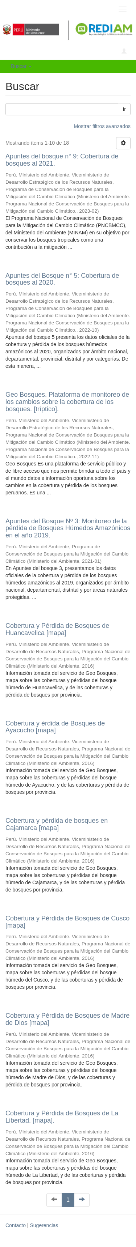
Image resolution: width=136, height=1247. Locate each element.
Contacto (15, 1225)
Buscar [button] (21, 66)
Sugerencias (44, 1225)
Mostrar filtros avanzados (102, 126)
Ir (124, 109)
